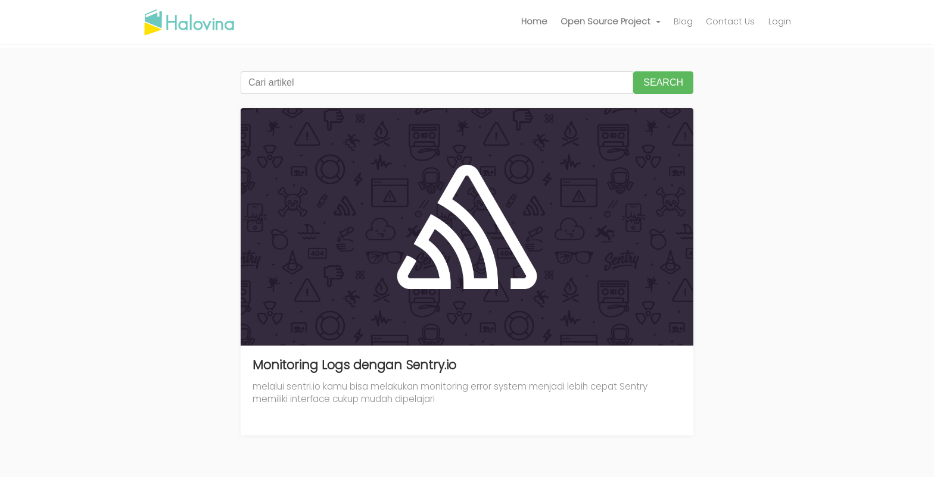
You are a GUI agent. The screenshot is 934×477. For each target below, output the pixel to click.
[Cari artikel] (437, 82)
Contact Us (730, 21)
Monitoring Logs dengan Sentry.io (354, 365)
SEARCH (663, 82)
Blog (683, 21)
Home (534, 21)
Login (779, 21)
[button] (610, 22)
